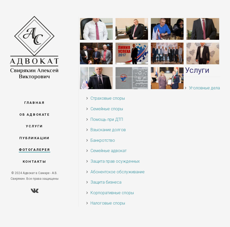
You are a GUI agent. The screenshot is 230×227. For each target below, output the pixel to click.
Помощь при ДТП (107, 119)
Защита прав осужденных (115, 161)
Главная (34, 103)
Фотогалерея (34, 150)
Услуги (34, 126)
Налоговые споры (108, 203)
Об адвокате (34, 114)
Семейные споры (107, 108)
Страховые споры (108, 98)
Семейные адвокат (109, 150)
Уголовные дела (204, 87)
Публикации (34, 138)
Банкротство (103, 140)
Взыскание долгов (108, 129)
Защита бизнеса (106, 182)
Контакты (34, 161)
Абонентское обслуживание (118, 171)
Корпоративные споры (112, 192)
